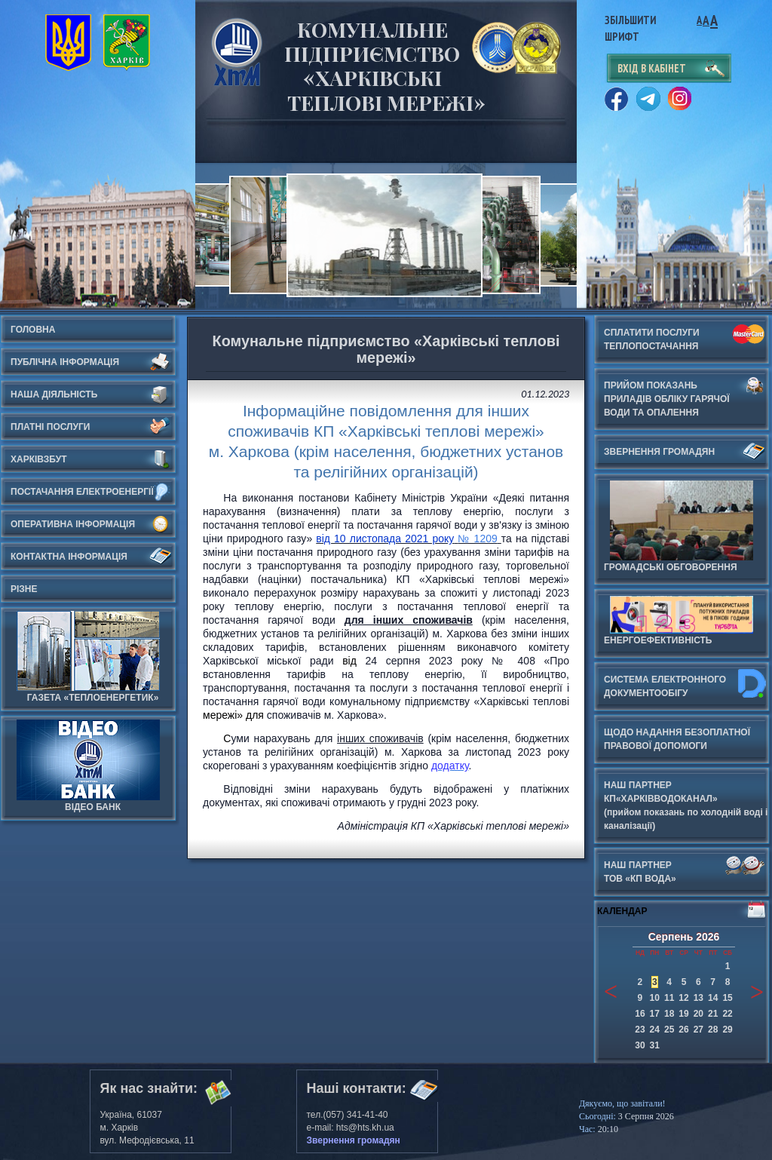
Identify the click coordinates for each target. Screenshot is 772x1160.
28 (713, 1029)
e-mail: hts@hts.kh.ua (350, 1127)
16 (640, 1013)
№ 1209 (477, 538)
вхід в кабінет (651, 68)
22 (727, 1013)
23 (640, 1029)
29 (727, 1029)
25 (669, 1029)
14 (713, 998)
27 (698, 1029)
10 (655, 998)
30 (640, 1045)
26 (683, 1029)
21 (713, 1013)
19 (683, 1013)
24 (655, 1029)
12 (683, 998)
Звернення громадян (353, 1140)
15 (727, 998)
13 (698, 998)
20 (698, 1013)
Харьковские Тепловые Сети (236, 51)
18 (669, 1013)
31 (655, 1045)
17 (655, 1013)
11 (669, 998)
